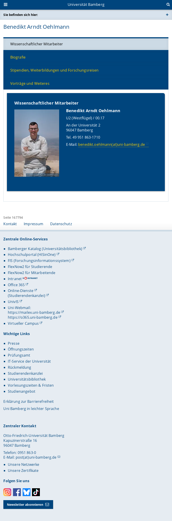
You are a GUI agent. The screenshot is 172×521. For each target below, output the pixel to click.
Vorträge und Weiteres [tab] (29, 83)
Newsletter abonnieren (25, 504)
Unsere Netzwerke (23, 464)
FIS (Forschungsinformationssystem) (39, 260)
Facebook (17, 492)
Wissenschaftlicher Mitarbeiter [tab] (36, 43)
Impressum (33, 223)
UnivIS (13, 301)
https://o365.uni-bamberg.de (33, 317)
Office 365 (16, 284)
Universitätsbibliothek (27, 379)
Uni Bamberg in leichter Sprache (31, 408)
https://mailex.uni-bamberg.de (34, 312)
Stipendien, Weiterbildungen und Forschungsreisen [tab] (54, 70)
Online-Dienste (20, 290)
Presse (13, 343)
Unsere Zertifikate (23, 470)
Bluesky (26, 492)
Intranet (15, 278)
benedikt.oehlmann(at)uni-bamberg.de (111, 144)
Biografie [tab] (18, 57)
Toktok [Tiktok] (36, 492)
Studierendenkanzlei (25, 373)
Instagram (7, 492)
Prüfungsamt (19, 355)
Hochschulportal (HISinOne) (32, 254)
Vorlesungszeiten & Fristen (31, 385)
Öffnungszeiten (21, 349)
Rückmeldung (19, 367)
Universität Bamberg (86, 4)
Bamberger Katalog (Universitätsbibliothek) (45, 248)
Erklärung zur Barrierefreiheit (28, 401)
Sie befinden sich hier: (20, 15)
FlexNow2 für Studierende (30, 266)
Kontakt (10, 223)
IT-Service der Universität (29, 361)
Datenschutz (61, 223)
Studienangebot (21, 391)
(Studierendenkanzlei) (26, 295)
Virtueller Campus (23, 323)
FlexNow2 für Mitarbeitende (32, 272)
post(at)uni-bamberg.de (36, 457)
